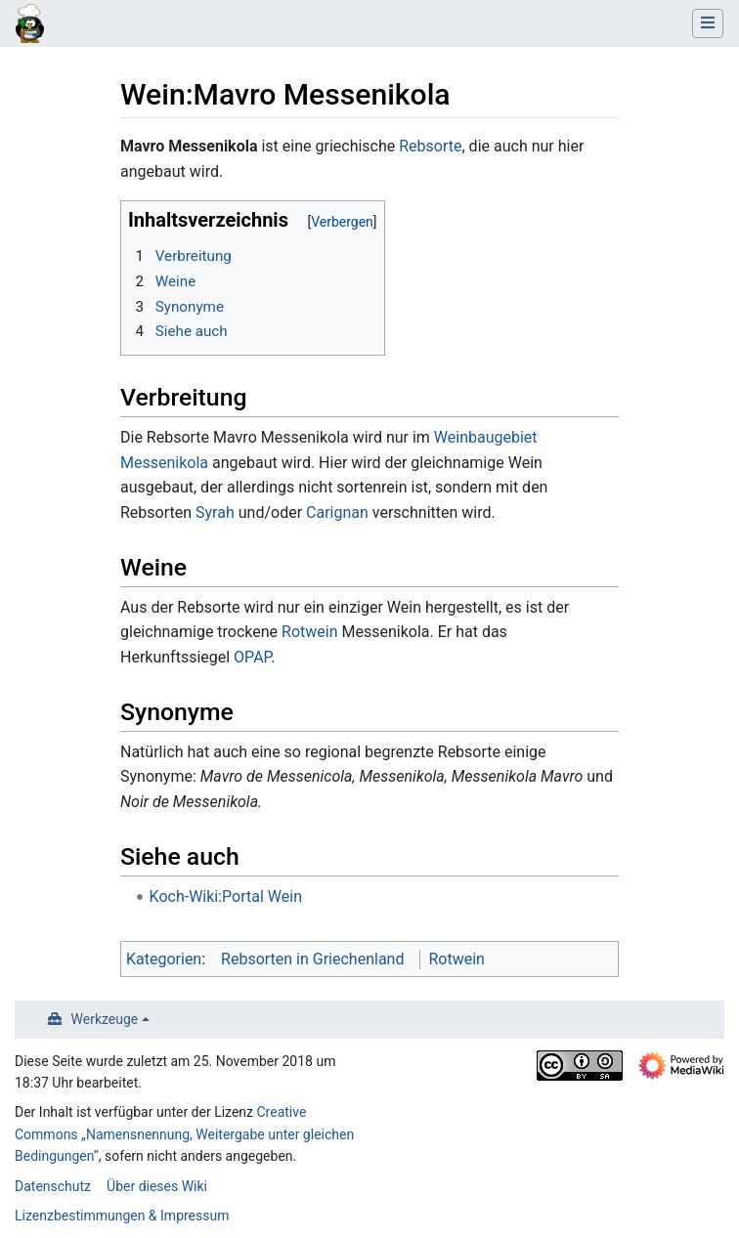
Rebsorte (430, 146)
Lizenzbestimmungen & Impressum (122, 1215)
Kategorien (163, 959)
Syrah (215, 512)
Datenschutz (53, 1186)
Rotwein (309, 631)
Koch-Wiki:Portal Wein (226, 896)
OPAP (252, 657)
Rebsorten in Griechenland (312, 959)
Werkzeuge (105, 1019)
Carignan (337, 512)
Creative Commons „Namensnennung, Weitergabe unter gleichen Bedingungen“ (184, 1134)
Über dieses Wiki (157, 1186)
